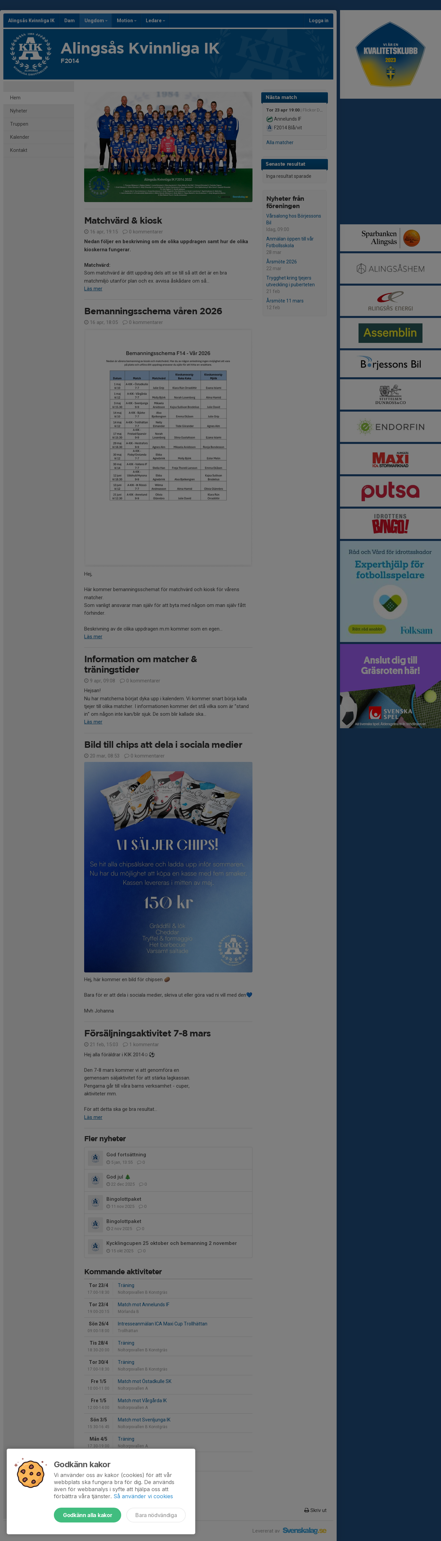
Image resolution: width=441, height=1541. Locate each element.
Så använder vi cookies (143, 1496)
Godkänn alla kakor (87, 1515)
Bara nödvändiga (156, 1515)
